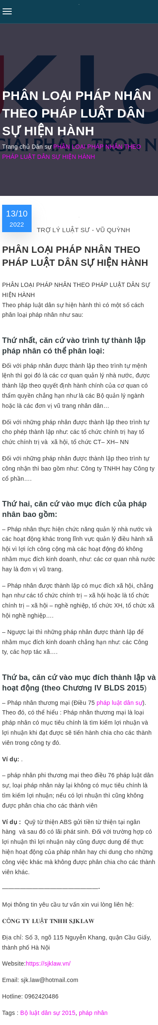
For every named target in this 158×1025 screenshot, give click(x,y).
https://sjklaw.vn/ (48, 963)
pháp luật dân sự (119, 702)
